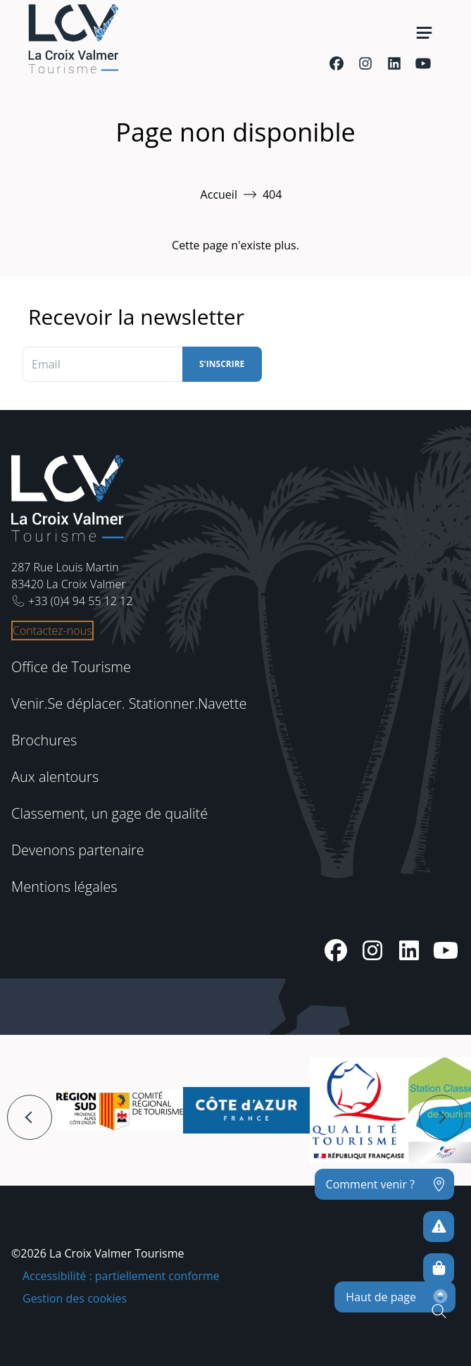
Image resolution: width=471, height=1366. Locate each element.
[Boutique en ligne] (438, 1268)
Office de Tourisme (71, 666)
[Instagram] (365, 63)
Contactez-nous (52, 630)
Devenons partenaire (77, 849)
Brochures (44, 740)
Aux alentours (55, 776)
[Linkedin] (393, 63)
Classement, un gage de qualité (109, 813)
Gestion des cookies (75, 1298)
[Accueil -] (73, 38)
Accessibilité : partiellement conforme (121, 1276)
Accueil (219, 194)
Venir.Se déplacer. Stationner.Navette (128, 703)
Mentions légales (64, 886)
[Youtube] (422, 63)
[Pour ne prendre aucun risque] (438, 1226)
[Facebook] (336, 63)
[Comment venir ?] (384, 1184)
